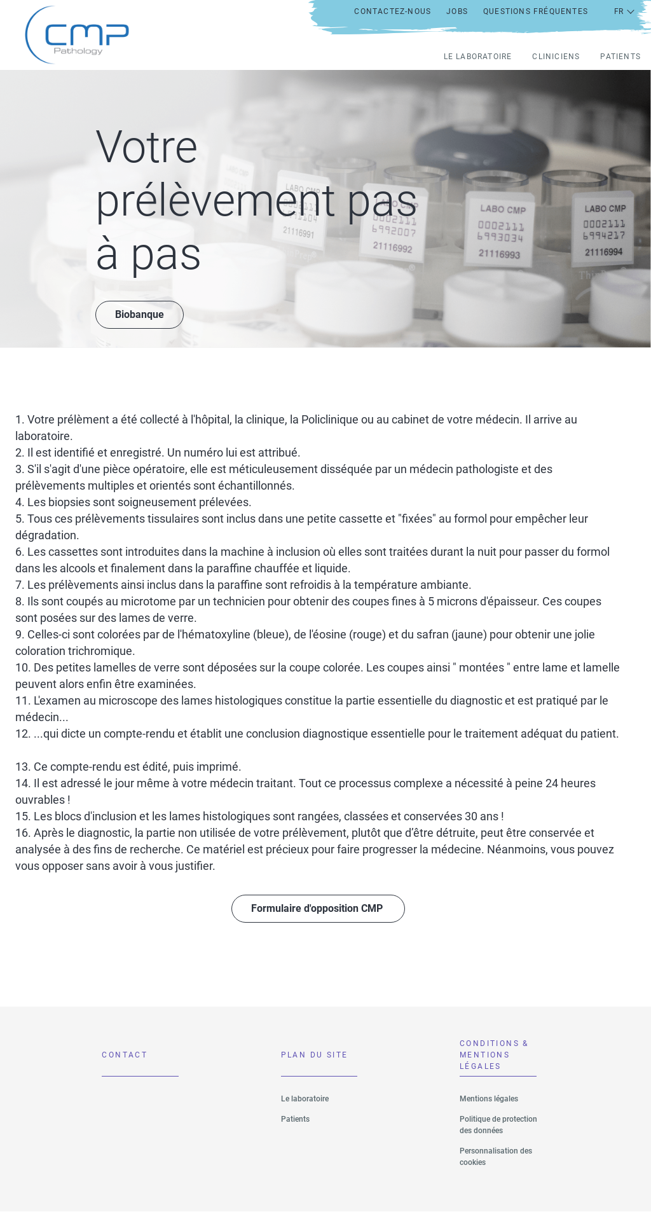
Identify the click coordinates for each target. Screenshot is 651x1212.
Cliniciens (556, 56)
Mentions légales (489, 1098)
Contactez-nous (392, 11)
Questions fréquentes (535, 11)
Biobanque (139, 314)
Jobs (457, 11)
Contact (124, 1054)
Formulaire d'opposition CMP (318, 908)
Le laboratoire (478, 56)
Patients (620, 56)
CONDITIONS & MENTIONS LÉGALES (494, 1058)
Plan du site (314, 1054)
